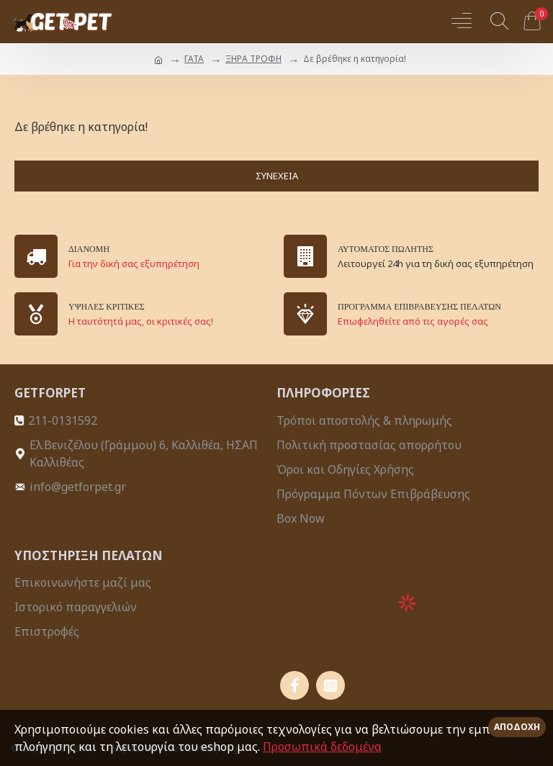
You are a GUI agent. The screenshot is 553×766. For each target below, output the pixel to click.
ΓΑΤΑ (194, 59)
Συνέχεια (277, 175)
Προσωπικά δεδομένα (322, 746)
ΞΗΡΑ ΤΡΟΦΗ (253, 59)
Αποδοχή (517, 727)
